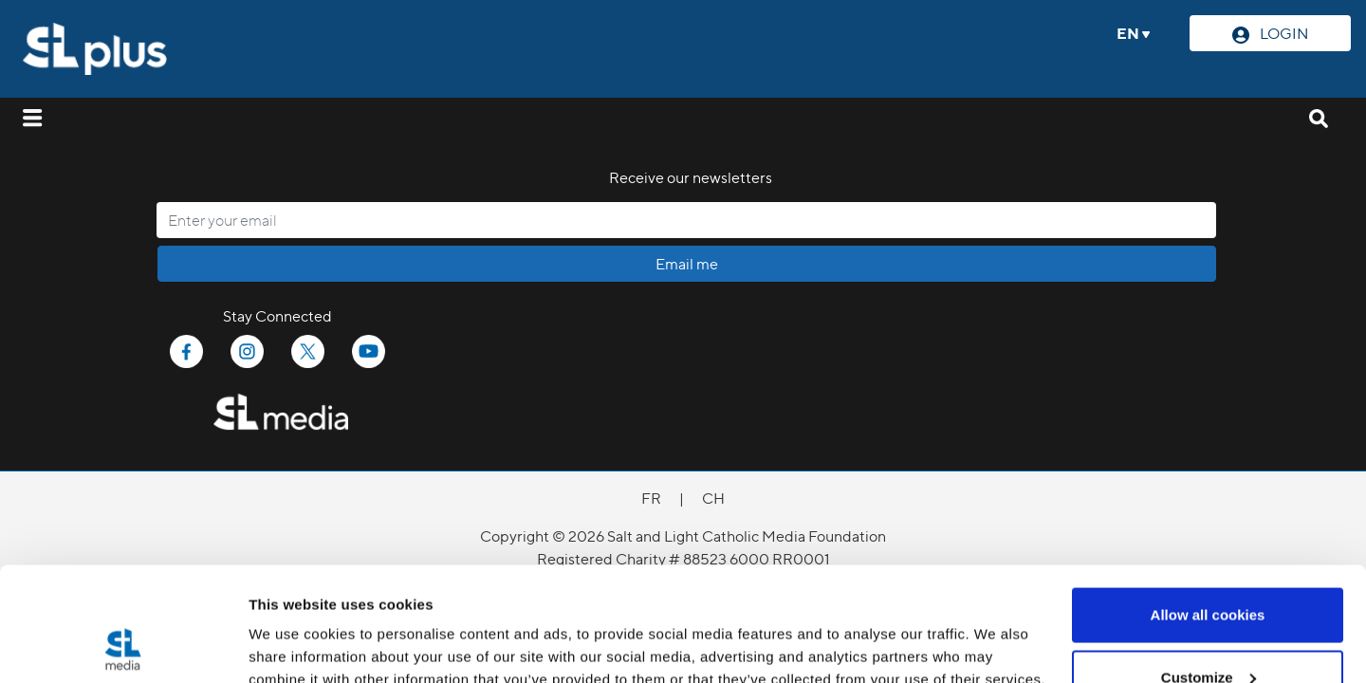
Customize (1208, 571)
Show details (293, 625)
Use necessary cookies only (1207, 632)
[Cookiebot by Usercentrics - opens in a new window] (123, 646)
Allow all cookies (1208, 508)
